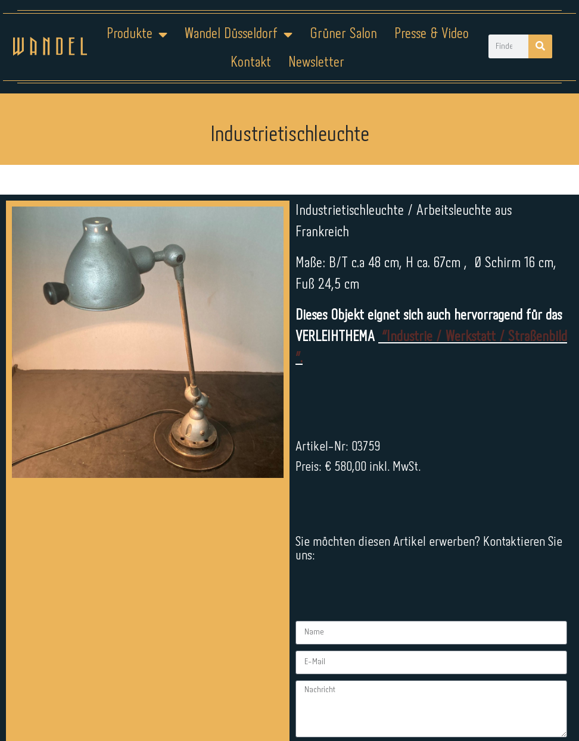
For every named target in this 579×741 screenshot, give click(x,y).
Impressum (218, 703)
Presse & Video (431, 34)
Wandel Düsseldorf (238, 34)
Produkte (137, 34)
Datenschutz (296, 703)
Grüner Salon (343, 34)
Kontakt (251, 63)
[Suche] (540, 46)
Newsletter (316, 63)
